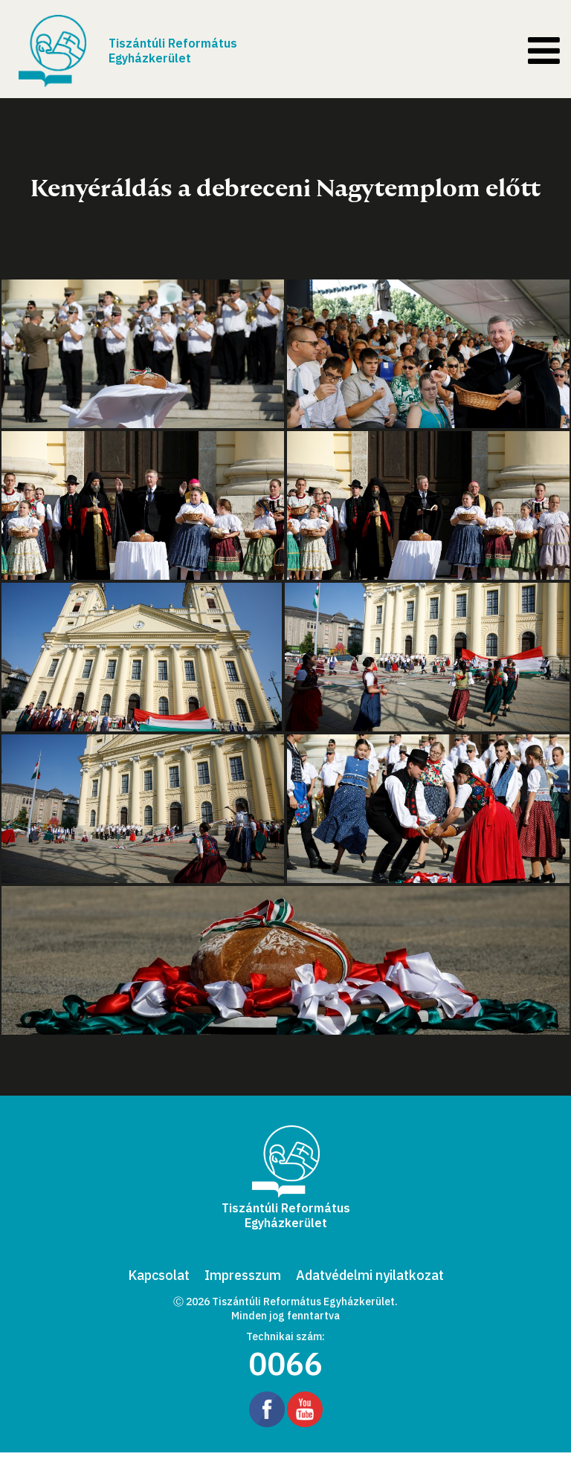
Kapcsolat (159, 1275)
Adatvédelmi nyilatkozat (370, 1275)
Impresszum (242, 1275)
